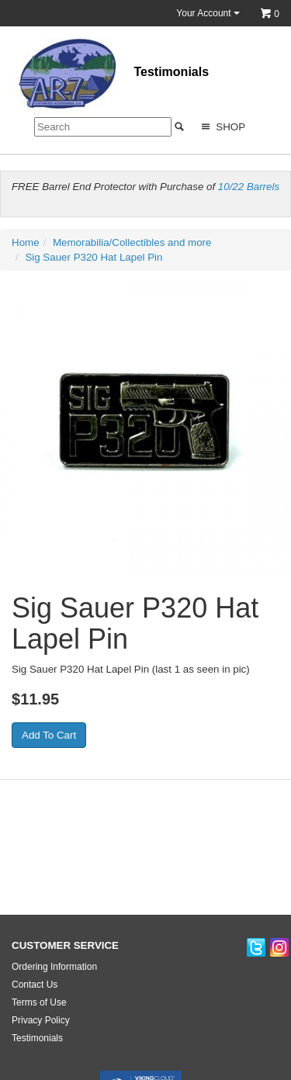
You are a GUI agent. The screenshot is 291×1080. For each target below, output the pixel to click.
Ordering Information (54, 966)
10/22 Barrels (248, 186)
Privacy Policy (41, 1020)
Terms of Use (39, 1002)
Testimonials (171, 71)
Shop (221, 127)
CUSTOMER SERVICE (65, 945)
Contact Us (34, 984)
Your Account (208, 13)
